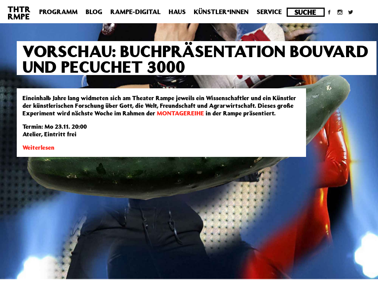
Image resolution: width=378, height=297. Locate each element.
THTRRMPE (19, 13)
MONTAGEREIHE (180, 113)
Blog (94, 12)
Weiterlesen (38, 147)
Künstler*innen (221, 12)
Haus (177, 12)
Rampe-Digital (135, 12)
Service (269, 12)
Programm (58, 12)
